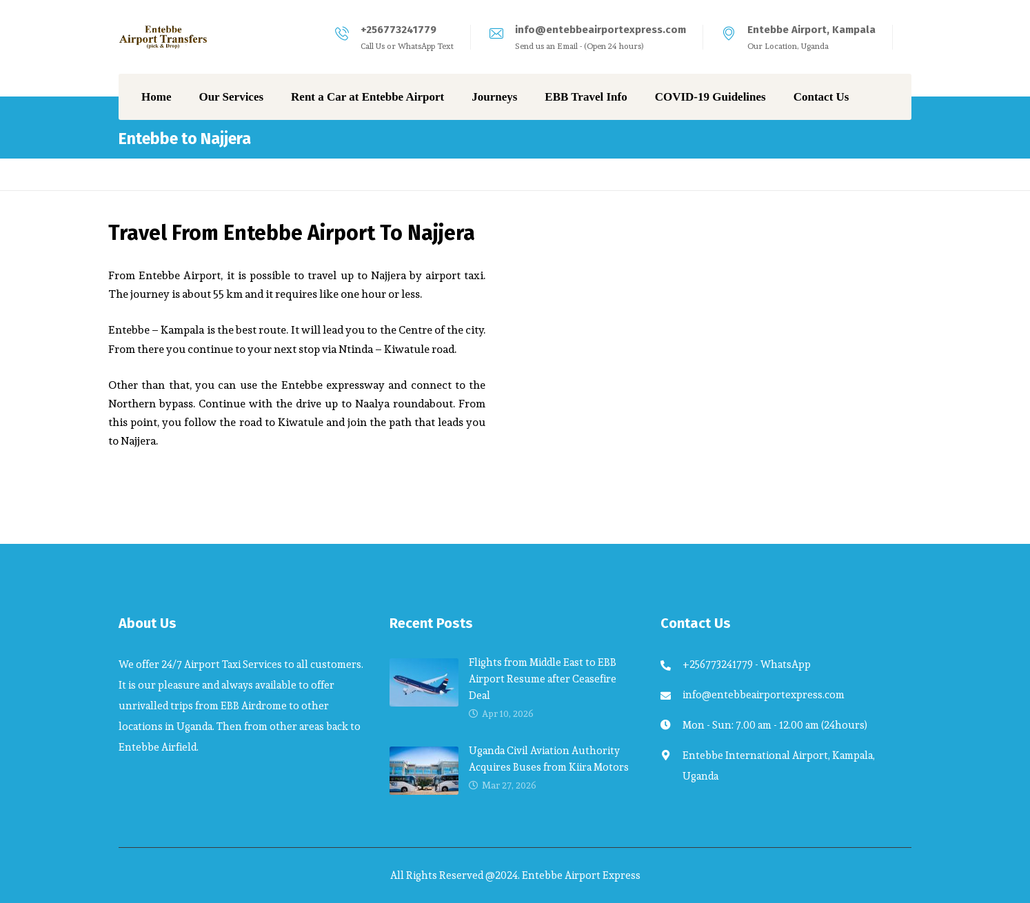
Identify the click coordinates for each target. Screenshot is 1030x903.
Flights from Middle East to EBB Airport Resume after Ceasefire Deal (542, 678)
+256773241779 (398, 29)
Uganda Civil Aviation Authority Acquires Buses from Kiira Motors (549, 758)
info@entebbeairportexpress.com (600, 29)
